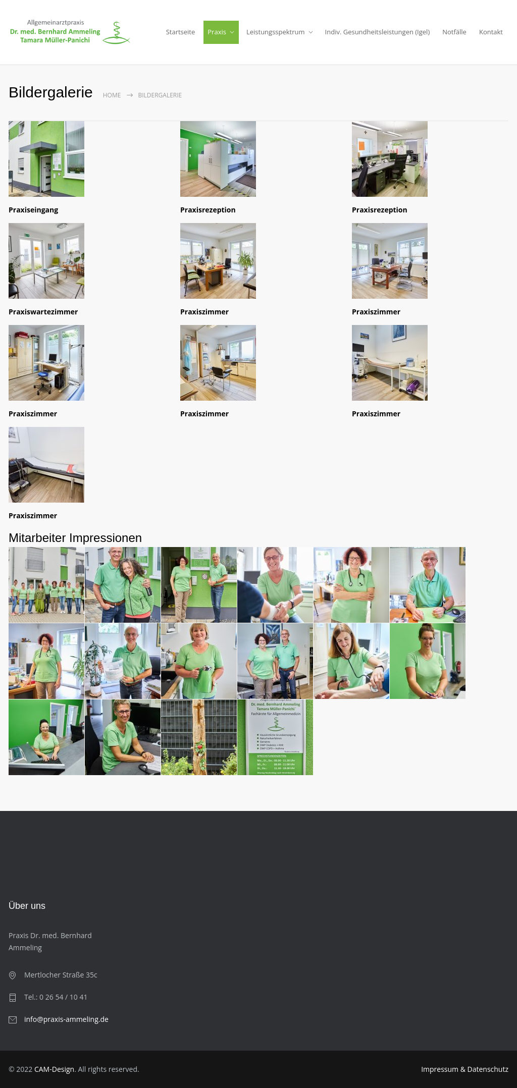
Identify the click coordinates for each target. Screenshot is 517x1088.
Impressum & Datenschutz (464, 1069)
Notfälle (454, 31)
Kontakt (491, 31)
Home (112, 95)
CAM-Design (54, 1069)
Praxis (217, 31)
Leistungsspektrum (275, 31)
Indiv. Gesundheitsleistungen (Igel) (377, 31)
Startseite (180, 31)
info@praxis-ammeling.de (66, 1019)
